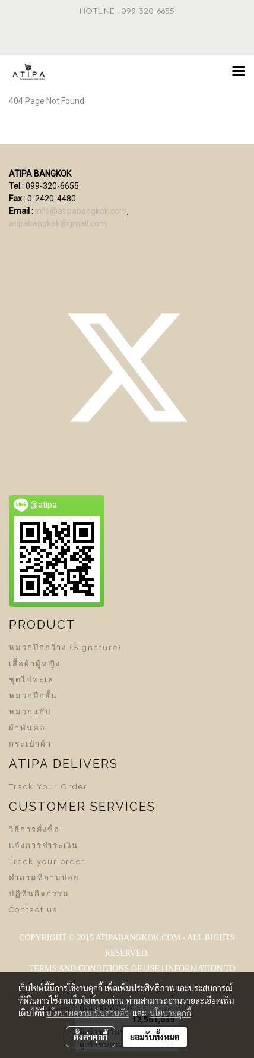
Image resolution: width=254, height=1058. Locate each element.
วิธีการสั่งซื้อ (34, 829)
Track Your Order (48, 786)
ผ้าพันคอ (27, 727)
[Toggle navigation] (239, 72)
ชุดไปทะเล (31, 679)
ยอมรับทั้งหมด (155, 1036)
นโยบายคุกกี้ (170, 1012)
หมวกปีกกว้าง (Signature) (65, 647)
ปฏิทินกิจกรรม (39, 893)
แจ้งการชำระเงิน (43, 845)
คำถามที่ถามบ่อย (44, 877)
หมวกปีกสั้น (33, 695)
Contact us (33, 909)
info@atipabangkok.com (81, 211)
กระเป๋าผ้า (30, 743)
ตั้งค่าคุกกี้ (90, 1036)
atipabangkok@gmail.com (58, 223)
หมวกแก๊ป (30, 711)
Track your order (47, 861)
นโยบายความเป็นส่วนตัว (87, 1012)
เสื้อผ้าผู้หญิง (35, 663)
